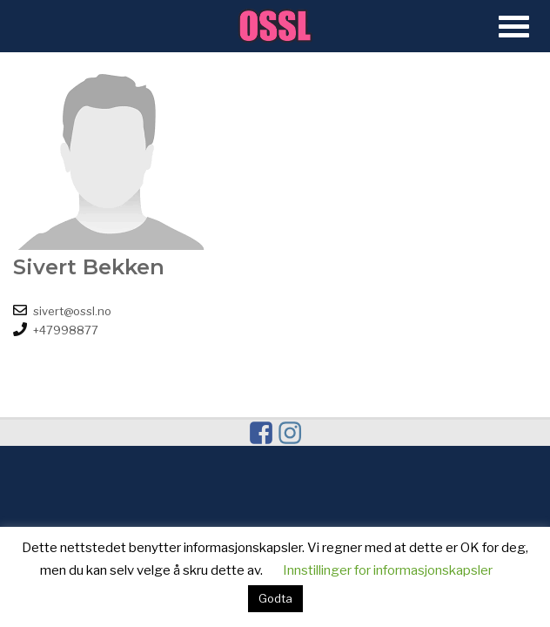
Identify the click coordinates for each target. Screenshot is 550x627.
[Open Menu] (514, 27)
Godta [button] (275, 598)
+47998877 (65, 330)
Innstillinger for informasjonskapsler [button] (388, 570)
